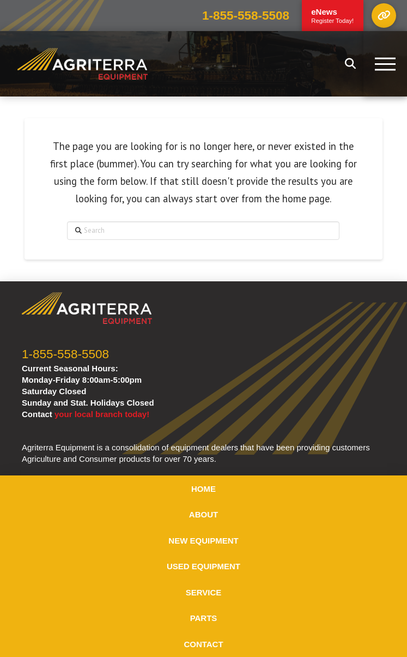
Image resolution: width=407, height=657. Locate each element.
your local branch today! (101, 414)
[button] (384, 15)
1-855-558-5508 (245, 15)
